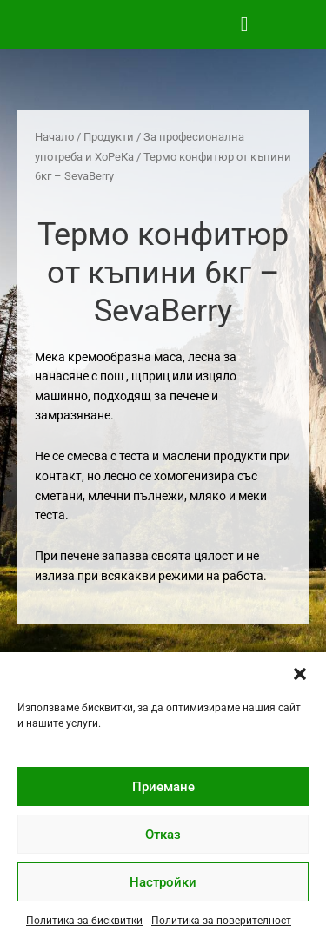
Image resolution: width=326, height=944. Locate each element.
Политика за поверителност (221, 920)
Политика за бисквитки (84, 920)
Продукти (108, 136)
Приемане (163, 787)
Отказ (163, 834)
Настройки (163, 882)
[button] (300, 674)
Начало (54, 136)
